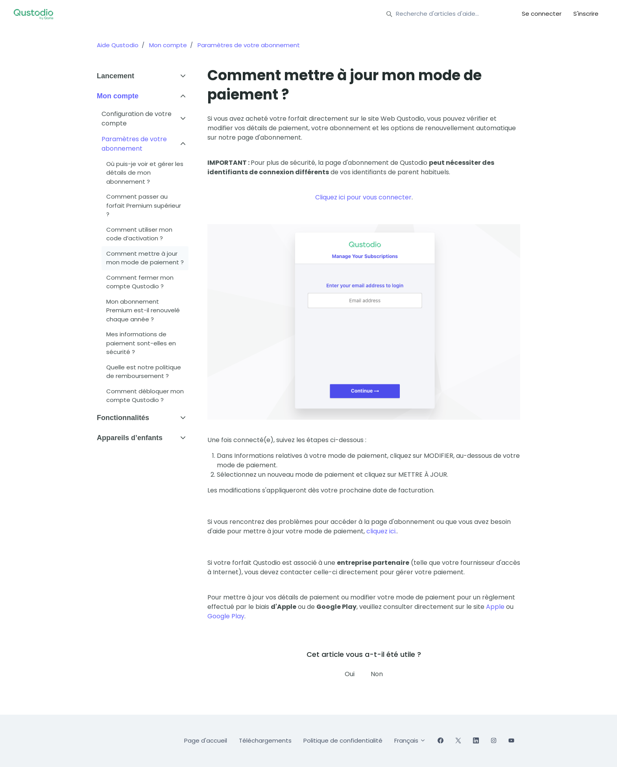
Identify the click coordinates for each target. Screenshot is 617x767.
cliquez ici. (381, 531)
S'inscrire (586, 13)
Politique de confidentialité (342, 740)
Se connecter (542, 13)
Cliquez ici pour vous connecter (363, 197)
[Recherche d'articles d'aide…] (443, 14)
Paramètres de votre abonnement (249, 45)
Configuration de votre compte (137, 118)
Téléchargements (265, 740)
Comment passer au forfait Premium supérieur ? (143, 205)
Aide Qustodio (118, 45)
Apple (495, 606)
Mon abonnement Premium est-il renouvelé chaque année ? (143, 310)
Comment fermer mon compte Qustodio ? (140, 282)
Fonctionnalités (123, 418)
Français (410, 740)
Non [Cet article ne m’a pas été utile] (377, 673)
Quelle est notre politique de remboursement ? (143, 371)
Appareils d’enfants (130, 438)
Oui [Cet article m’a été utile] (350, 673)
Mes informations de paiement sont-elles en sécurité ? (141, 343)
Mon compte (168, 45)
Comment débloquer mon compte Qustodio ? (145, 395)
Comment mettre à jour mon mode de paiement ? (145, 258)
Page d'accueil (205, 740)
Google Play (225, 616)
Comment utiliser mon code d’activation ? (139, 234)
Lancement (115, 76)
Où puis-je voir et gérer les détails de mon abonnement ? (144, 173)
